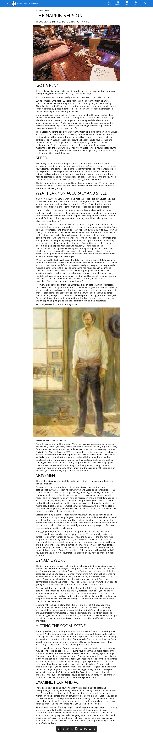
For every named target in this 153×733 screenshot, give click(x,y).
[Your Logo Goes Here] (57, 3)
